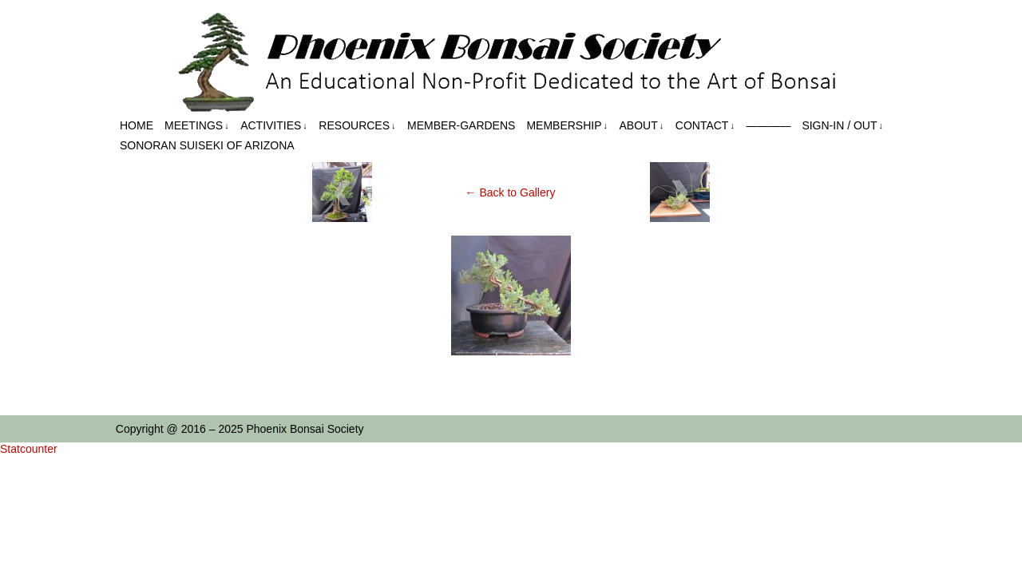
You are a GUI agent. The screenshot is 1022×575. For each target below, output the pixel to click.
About (642, 126)
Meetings (196, 126)
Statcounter (28, 448)
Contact (705, 126)
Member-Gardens (461, 125)
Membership (567, 126)
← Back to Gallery (510, 192)
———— (768, 125)
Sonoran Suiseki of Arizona (207, 145)
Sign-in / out (842, 126)
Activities (273, 126)
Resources (357, 126)
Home (136, 125)
